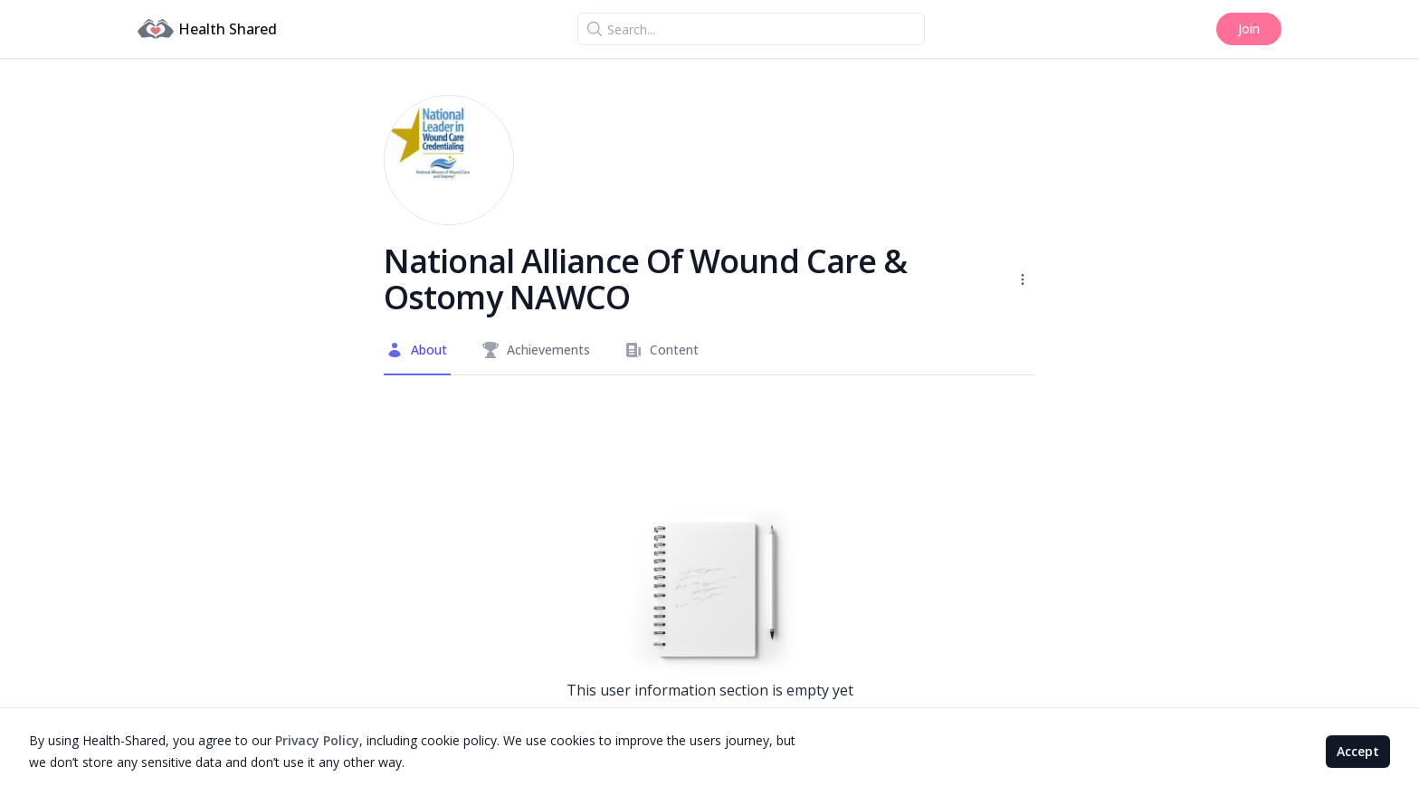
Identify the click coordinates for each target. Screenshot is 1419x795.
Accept (1358, 751)
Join (1249, 28)
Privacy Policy (317, 740)
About (416, 350)
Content (661, 350)
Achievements (535, 350)
